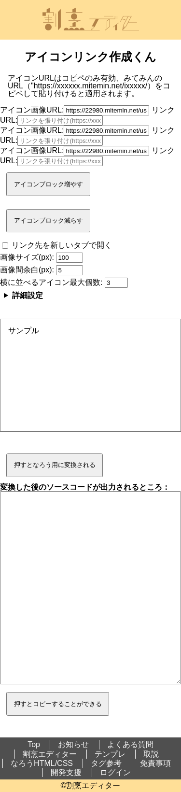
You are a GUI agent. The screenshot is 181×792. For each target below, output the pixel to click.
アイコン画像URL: (74, 110)
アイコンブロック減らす (48, 220)
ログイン (115, 772)
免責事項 (155, 763)
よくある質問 (130, 744)
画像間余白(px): (41, 270)
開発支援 (66, 772)
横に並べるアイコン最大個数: (64, 282)
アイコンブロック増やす (48, 184)
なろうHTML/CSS (42, 763)
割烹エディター (50, 754)
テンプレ (110, 754)
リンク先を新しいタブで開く (57, 245)
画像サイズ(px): (41, 257)
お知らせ (73, 744)
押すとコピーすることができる (58, 703)
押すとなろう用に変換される (55, 464)
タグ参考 (106, 763)
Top (34, 744)
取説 (151, 754)
